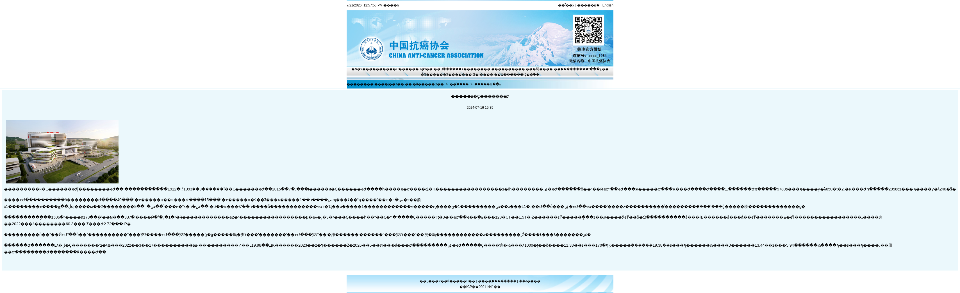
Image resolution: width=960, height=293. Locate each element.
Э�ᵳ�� (480, 75)
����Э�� (394, 69)
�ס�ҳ (356, 69)
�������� (504, 69)
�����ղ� (588, 5)
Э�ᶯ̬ (422, 69)
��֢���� (563, 69)
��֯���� (459, 84)
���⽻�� (536, 69)
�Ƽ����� (454, 75)
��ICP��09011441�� (479, 287)
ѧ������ (472, 69)
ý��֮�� (532, 75)
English (607, 5)
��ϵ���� (529, 281)
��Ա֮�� (441, 69)
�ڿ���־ (593, 69)
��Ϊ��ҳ (566, 5)
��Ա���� (505, 75)
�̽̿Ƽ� (425, 75)
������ (507, 281)
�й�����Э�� (428, 84)
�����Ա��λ (487, 84)
